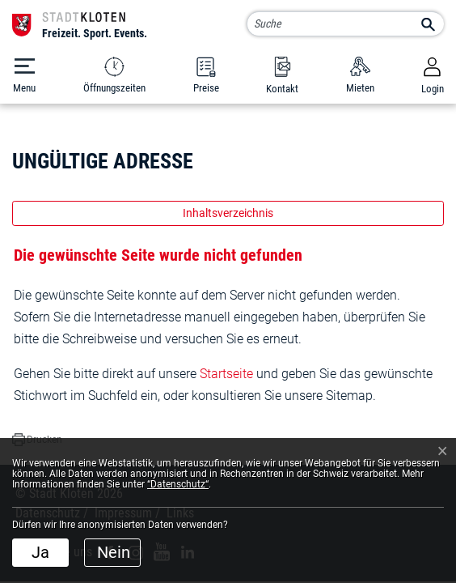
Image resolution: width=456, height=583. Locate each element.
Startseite (226, 373)
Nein (113, 552)
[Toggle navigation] (24, 75)
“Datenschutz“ (178, 484)
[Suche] (345, 23)
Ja (40, 552)
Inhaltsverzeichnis (228, 212)
